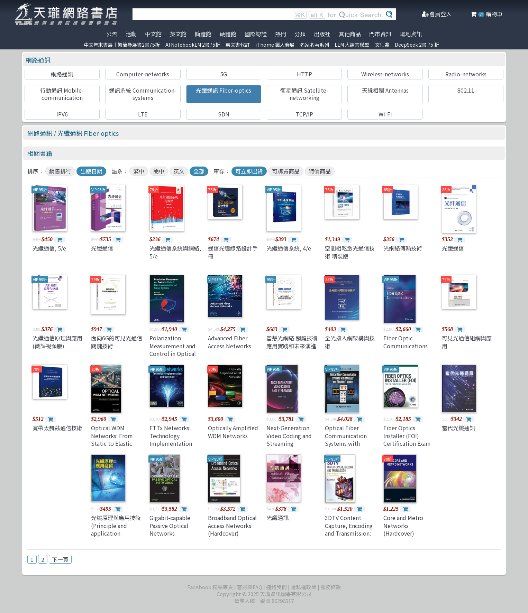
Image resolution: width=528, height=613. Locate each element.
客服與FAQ (249, 587)
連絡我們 (276, 587)
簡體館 (203, 34)
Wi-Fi (385, 114)
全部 (198, 171)
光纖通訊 (277, 517)
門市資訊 (380, 34)
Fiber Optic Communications (405, 342)
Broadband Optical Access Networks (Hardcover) (232, 525)
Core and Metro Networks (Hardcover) (403, 525)
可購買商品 (286, 171)
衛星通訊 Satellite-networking (304, 94)
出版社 (322, 34)
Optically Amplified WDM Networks (233, 432)
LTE (142, 114)
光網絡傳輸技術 (402, 248)
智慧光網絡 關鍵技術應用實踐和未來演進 (292, 342)
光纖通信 (102, 248)
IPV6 (62, 114)
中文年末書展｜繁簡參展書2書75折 (122, 44)
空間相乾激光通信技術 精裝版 (350, 252)
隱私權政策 (304, 587)
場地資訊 (411, 34)
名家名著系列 (314, 44)
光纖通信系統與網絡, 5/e (175, 252)
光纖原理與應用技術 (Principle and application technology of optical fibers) (116, 533)
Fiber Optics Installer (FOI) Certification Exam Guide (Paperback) (407, 439)
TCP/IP (304, 114)
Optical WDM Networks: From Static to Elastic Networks (112, 439)
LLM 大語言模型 (352, 44)
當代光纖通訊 (458, 428)
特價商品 (320, 171)
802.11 (465, 90)
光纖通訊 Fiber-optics (223, 90)
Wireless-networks (385, 74)
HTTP (304, 74)
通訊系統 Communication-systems (142, 94)
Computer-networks (142, 74)
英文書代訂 (238, 44)
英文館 (178, 34)
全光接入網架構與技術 (350, 342)
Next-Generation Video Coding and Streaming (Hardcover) (289, 439)
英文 (178, 171)
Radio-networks (465, 74)
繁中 (138, 171)
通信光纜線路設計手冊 (233, 252)
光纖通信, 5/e (49, 248)
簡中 (158, 171)
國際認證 (256, 34)
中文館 (153, 34)
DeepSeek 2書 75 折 (417, 44)
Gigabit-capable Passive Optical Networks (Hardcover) (169, 529)
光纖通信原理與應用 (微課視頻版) (57, 342)
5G (223, 74)
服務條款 (330, 587)
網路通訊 (38, 59)
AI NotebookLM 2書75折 (192, 44)
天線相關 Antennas (385, 90)
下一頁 (60, 559)
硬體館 (228, 34)
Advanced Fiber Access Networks (229, 342)
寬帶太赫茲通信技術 (57, 428)
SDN (223, 114)
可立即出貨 (249, 171)
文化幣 (382, 44)
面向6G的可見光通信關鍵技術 (116, 342)
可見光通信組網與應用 (467, 342)
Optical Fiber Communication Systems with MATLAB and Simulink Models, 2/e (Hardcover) (347, 447)
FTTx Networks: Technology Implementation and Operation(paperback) (178, 443)
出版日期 (91, 171)
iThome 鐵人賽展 (274, 44)
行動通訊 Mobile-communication (62, 94)
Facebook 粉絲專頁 (210, 587)
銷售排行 (60, 171)
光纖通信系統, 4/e (288, 248)
